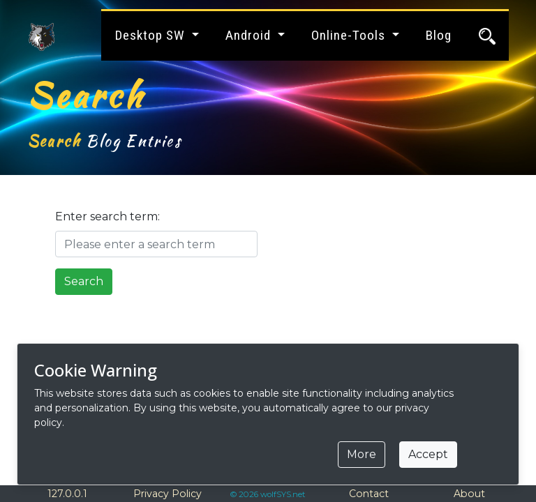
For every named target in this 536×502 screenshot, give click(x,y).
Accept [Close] (428, 454)
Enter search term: (107, 216)
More (361, 454)
